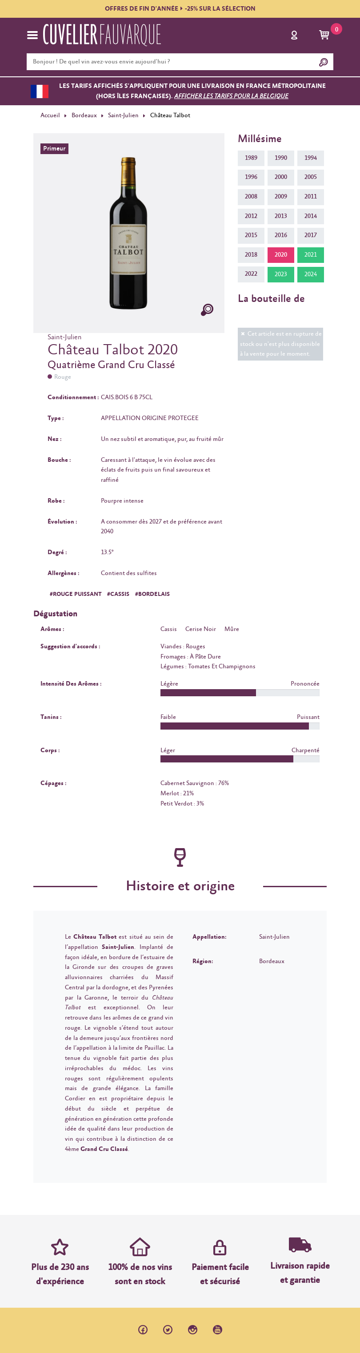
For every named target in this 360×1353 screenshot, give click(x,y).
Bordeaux (84, 115)
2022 (251, 274)
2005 (310, 177)
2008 (251, 196)
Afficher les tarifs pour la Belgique (231, 96)
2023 (281, 274)
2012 (251, 216)
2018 (251, 254)
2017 (310, 235)
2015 (251, 235)
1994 (310, 158)
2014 (310, 216)
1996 (251, 177)
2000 (281, 177)
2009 (281, 196)
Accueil (50, 115)
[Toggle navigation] (32, 35)
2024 (310, 274)
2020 (281, 254)
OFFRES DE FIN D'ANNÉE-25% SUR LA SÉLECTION (180, 8)
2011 (310, 196)
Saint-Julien (123, 115)
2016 (281, 235)
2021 (310, 254)
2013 (281, 216)
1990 (281, 158)
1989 (251, 158)
